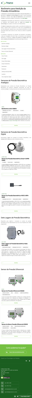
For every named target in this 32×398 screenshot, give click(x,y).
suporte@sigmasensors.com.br (11, 391)
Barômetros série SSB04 (9, 109)
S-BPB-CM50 (4, 156)
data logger (24, 18)
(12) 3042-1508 (8, 382)
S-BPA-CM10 (4, 193)
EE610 (3, 322)
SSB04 (3, 106)
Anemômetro (4, 66)
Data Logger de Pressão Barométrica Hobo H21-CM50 (14, 244)
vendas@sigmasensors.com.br (11, 389)
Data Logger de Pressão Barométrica (8, 48)
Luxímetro (3, 74)
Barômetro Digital (5, 46)
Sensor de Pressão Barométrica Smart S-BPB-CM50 (15, 159)
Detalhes (10, 125)
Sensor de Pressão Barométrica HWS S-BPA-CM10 (15, 196)
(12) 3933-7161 (8, 385)
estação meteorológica (13, 120)
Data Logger (4, 58)
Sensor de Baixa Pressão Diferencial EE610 (15, 324)
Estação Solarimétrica (6, 63)
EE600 (3, 289)
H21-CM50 (4, 241)
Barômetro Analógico (6, 43)
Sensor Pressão (4, 55)
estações (27, 22)
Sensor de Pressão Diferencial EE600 (13, 291)
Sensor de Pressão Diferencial (7, 51)
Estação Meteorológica (6, 61)
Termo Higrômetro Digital (6, 76)
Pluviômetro (4, 69)
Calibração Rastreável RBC (7, 71)
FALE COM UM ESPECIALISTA (14, 352)
